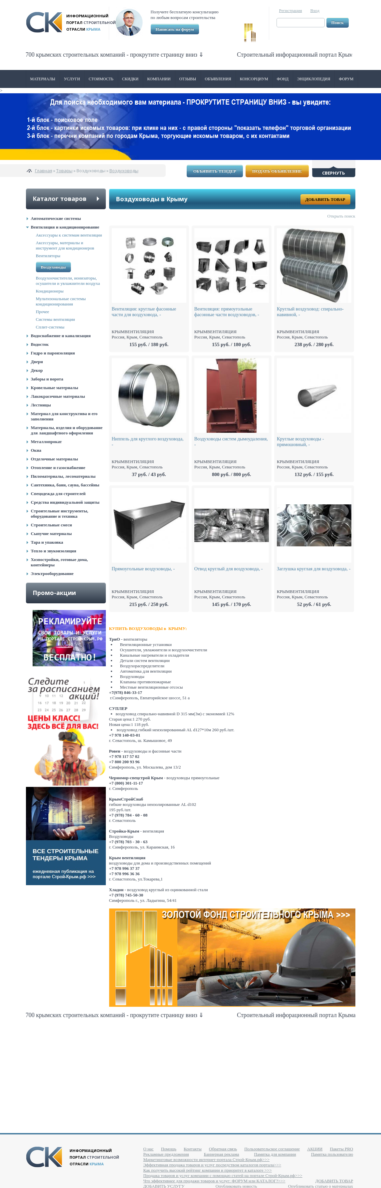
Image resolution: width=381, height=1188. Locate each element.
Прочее (42, 311)
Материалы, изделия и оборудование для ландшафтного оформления (67, 430)
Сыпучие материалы (51, 533)
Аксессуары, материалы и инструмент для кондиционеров (65, 245)
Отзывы (187, 79)
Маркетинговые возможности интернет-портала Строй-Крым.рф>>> (206, 1159)
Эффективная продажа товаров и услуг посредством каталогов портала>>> (212, 1164)
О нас (148, 1148)
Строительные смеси (51, 524)
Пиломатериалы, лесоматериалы (63, 476)
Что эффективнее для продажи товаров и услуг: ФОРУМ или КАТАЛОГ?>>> (214, 1180)
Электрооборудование (52, 573)
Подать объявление (277, 171)
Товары (64, 171)
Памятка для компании (275, 1154)
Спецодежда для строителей (58, 493)
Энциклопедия (313, 79)
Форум (346, 79)
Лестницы (41, 404)
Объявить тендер (214, 171)
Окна (36, 450)
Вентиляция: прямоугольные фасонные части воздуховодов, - (226, 311)
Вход (314, 10)
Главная (43, 171)
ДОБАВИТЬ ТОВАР (334, 1180)
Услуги (72, 79)
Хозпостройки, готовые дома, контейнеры (59, 562)
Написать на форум (175, 29)
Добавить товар (325, 199)
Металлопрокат (46, 441)
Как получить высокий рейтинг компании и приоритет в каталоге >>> (207, 1170)
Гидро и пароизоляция (53, 352)
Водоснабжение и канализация (61, 335)
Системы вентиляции (55, 319)
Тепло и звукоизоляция (54, 550)
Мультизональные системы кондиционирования (61, 301)
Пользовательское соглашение (272, 1148)
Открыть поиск (341, 216)
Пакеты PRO (341, 1148)
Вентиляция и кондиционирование (65, 227)
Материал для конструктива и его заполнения (64, 416)
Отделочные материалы (54, 458)
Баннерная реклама (221, 1154)
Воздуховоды (123, 171)
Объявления (218, 79)
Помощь (168, 1148)
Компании (158, 79)
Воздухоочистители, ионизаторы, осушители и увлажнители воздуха (68, 281)
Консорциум (254, 79)
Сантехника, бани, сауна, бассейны (65, 484)
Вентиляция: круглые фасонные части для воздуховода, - (144, 311)
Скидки (130, 79)
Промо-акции (54, 593)
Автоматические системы (56, 218)
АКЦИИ (314, 1148)
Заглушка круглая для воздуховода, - (313, 568)
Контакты (193, 1148)
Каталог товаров (60, 199)
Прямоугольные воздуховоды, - (143, 568)
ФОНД (282, 79)
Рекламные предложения (166, 1154)
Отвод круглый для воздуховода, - (228, 568)
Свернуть (333, 173)
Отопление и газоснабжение (58, 467)
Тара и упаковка (47, 542)
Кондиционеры (50, 291)
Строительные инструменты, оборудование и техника (60, 513)
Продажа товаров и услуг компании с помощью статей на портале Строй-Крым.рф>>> (222, 1175)
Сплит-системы (50, 326)
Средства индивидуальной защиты (65, 502)
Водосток (40, 344)
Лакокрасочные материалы (58, 396)
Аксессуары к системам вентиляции (69, 235)
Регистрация (290, 10)
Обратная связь (223, 1148)
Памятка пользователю (332, 1154)
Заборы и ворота (47, 378)
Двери (37, 361)
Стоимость (101, 79)
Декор (37, 370)
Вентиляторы (48, 255)
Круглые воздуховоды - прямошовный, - (300, 441)
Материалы (43, 79)
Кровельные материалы (54, 387)
